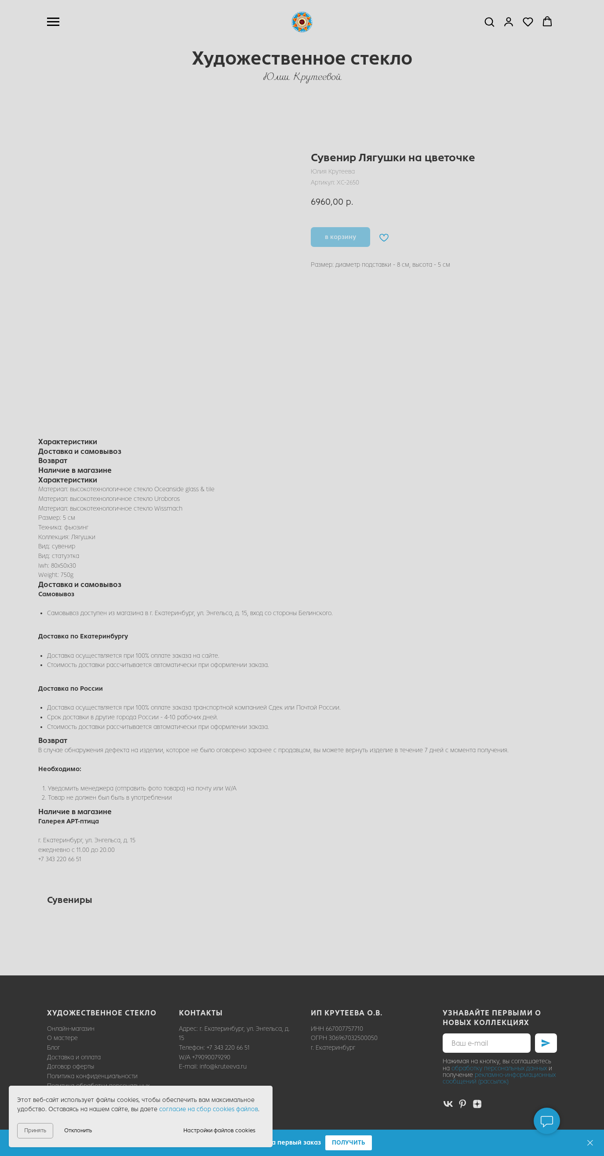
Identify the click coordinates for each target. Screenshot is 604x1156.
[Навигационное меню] (53, 22)
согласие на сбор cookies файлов (208, 1109)
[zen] (477, 1103)
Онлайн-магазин (71, 1029)
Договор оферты (70, 1066)
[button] (348, 1143)
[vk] (448, 1103)
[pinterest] (462, 1103)
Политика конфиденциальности (92, 1076)
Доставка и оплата (74, 1057)
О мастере (62, 1038)
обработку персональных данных (499, 1068)
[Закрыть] (590, 1143)
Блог (53, 1047)
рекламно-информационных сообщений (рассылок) (499, 1078)
